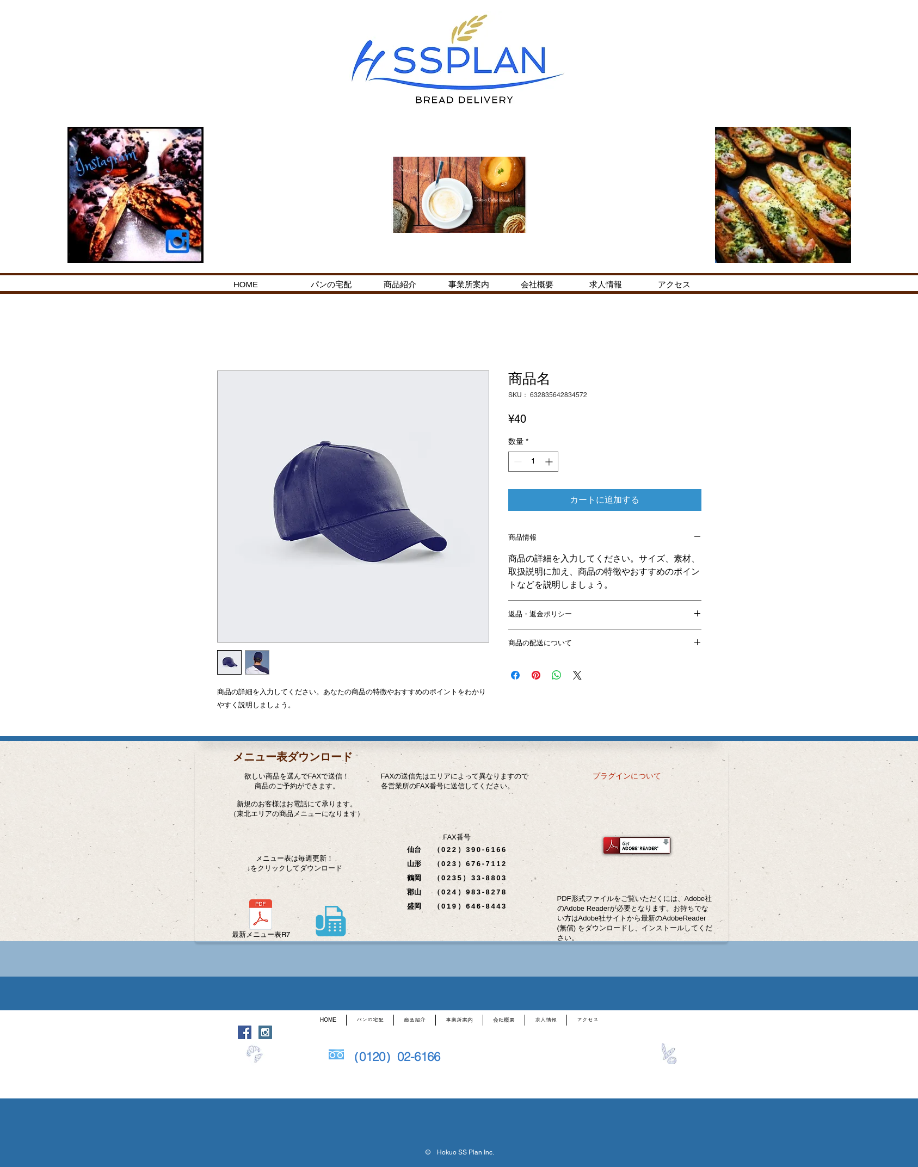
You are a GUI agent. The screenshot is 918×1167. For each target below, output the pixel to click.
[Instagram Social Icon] (265, 1032)
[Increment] (550, 461)
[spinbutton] (533, 461)
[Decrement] (516, 461)
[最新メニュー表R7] (261, 920)
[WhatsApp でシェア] (556, 675)
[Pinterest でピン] (536, 675)
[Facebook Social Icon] (244, 1032)
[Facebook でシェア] (515, 675)
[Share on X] (577, 675)
